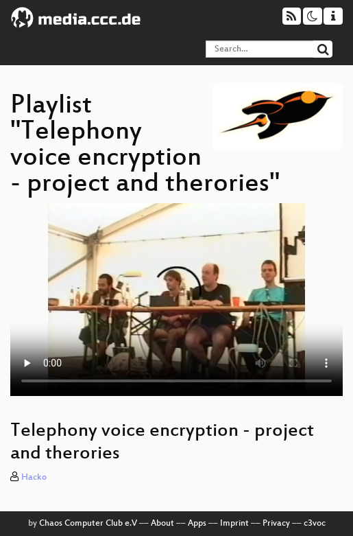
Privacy (276, 523)
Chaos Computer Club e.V (88, 523)
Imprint (234, 523)
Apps (197, 523)
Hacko (34, 477)
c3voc (315, 523)
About (162, 523)
